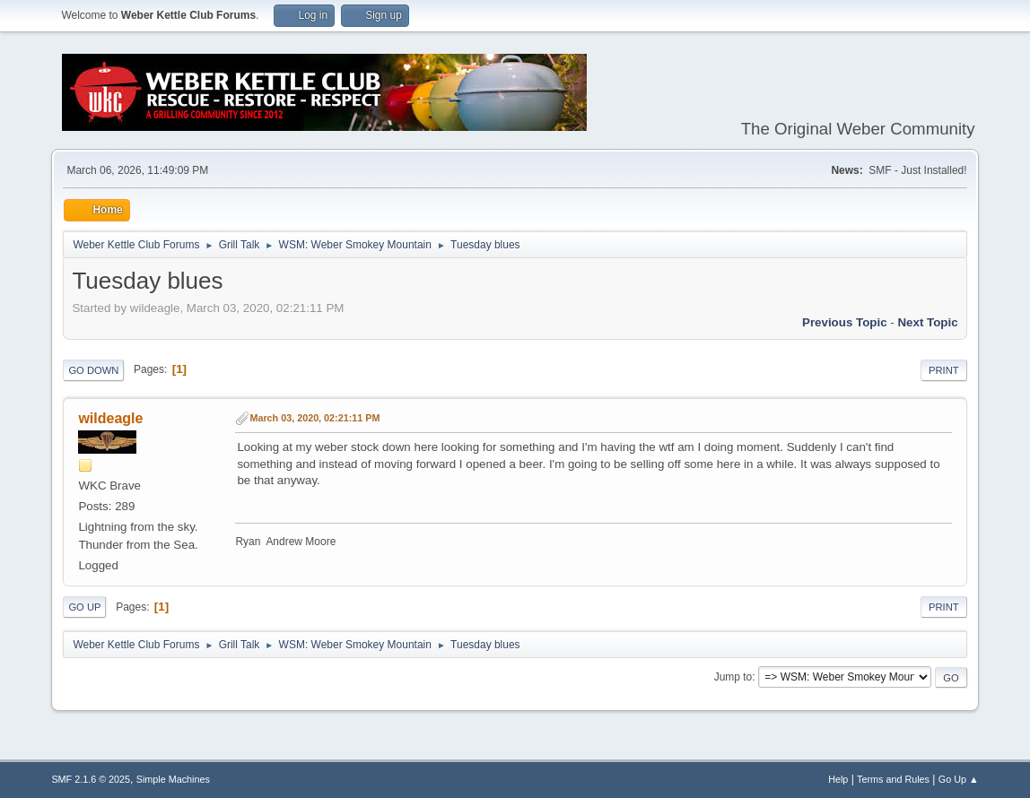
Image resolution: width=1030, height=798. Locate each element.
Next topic (927, 322)
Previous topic (844, 322)
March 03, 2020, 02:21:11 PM (314, 417)
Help (838, 779)
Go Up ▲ (958, 779)
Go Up (84, 607)
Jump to (733, 677)
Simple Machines (173, 779)
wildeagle (110, 418)
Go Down (93, 370)
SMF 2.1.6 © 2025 (90, 779)
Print (944, 370)
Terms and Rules (893, 779)
